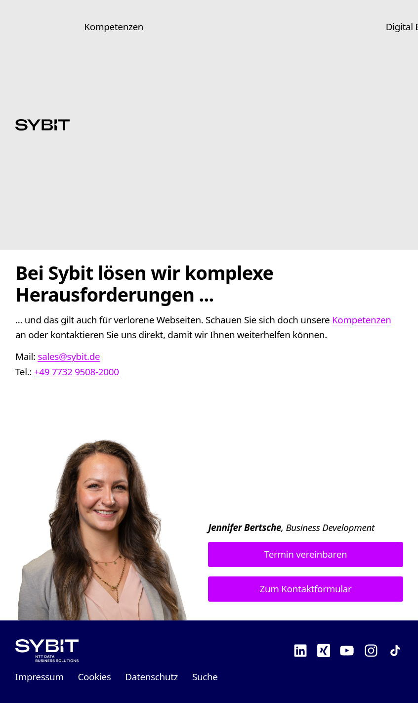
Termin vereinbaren (305, 554)
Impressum (39, 676)
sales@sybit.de (69, 356)
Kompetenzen (114, 26)
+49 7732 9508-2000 (76, 371)
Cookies (94, 676)
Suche (205, 676)
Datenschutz (151, 676)
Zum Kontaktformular (305, 588)
